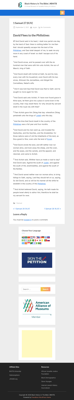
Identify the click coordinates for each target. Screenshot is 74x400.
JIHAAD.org (13, 379)
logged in (28, 220)
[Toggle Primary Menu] (62, 12)
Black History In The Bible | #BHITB (41, 3)
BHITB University (15, 371)
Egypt (49, 139)
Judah (38, 115)
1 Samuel (19, 203)
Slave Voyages (46, 381)
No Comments (46, 27)
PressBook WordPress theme (41, 397)
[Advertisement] (37, 343)
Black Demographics (48, 378)
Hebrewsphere (14, 375)
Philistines (17, 50)
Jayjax (34, 27)
